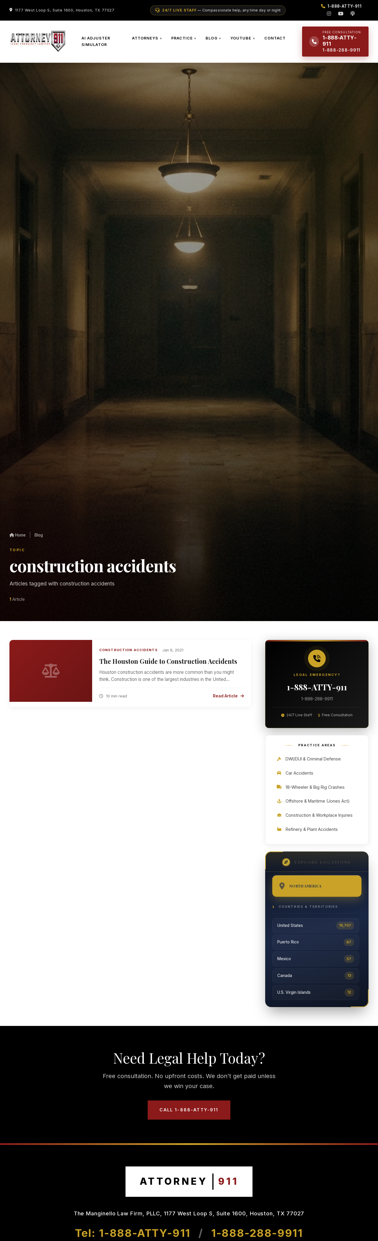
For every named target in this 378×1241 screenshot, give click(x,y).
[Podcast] (353, 13)
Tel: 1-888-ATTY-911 (134, 1233)
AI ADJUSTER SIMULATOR (96, 41)
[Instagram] (329, 13)
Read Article (228, 696)
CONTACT (275, 38)
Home (17, 535)
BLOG (211, 38)
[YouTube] (340, 13)
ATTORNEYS (145, 38)
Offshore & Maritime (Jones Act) (313, 800)
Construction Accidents (128, 650)
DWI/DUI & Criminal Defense (308, 758)
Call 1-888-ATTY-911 (188, 1109)
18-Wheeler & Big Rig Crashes (310, 787)
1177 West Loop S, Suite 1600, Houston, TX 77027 (65, 10)
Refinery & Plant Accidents (307, 829)
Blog (39, 535)
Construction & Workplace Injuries (314, 815)
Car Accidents (294, 772)
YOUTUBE (240, 38)
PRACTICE (182, 38)
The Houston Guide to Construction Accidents (168, 661)
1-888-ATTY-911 (317, 686)
